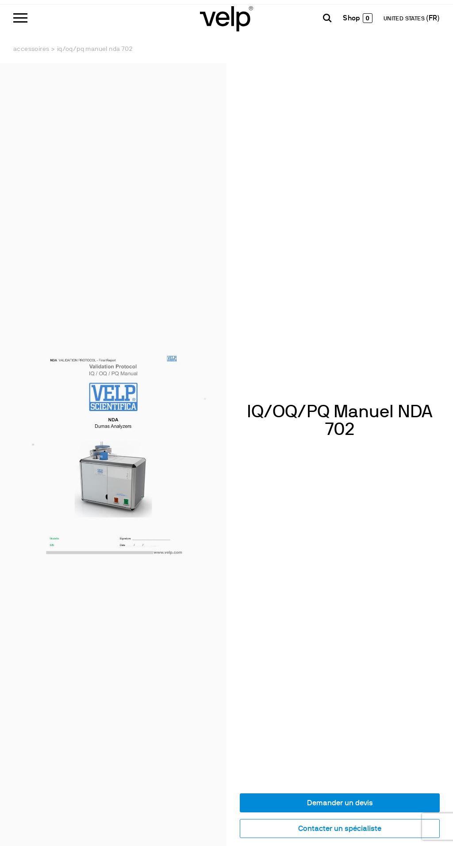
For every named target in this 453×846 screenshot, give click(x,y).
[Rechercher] (327, 18)
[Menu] (20, 18)
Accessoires (31, 49)
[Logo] (226, 18)
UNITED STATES (405, 19)
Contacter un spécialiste (339, 829)
